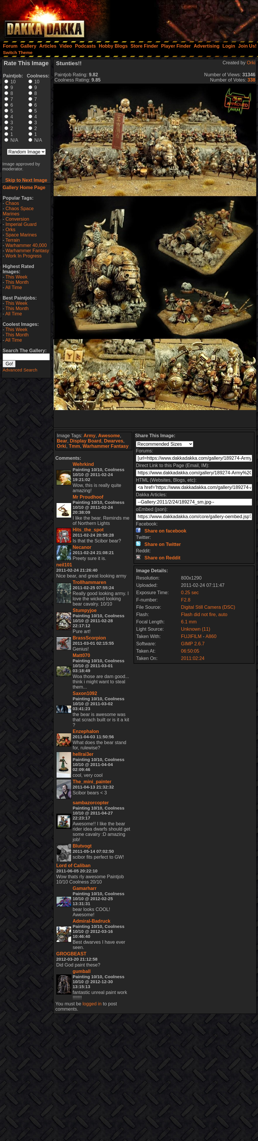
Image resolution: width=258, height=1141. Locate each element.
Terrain (12, 240)
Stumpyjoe (85, 610)
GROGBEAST (71, 953)
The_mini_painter (92, 781)
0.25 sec (190, 592)
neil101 (64, 564)
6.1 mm (189, 621)
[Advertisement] (179, 19)
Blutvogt (82, 845)
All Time (13, 287)
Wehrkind (83, 464)
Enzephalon (86, 731)
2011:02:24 (192, 658)
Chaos (12, 203)
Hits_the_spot (88, 529)
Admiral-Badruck (91, 921)
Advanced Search (20, 369)
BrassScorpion (89, 637)
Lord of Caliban (73, 865)
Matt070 (81, 655)
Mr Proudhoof (88, 497)
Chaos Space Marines (18, 211)
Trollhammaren (89, 582)
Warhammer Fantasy (27, 250)
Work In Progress (24, 255)
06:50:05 (190, 651)
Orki (251, 62)
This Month (16, 282)
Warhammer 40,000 (26, 245)
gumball (81, 971)
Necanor (82, 547)
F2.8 (185, 599)
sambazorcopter (91, 802)
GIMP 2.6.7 (193, 643)
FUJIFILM (191, 636)
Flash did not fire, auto (204, 614)
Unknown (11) (195, 629)
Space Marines (21, 234)
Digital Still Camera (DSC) (208, 607)
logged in (92, 1003)
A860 (211, 636)
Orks (11, 229)
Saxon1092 (85, 693)
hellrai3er (83, 754)
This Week (16, 276)
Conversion (17, 219)
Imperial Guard (21, 224)
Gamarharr (85, 888)
